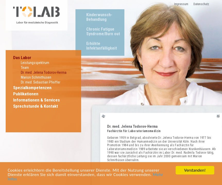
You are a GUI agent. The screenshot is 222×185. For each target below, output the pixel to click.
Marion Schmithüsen (36, 77)
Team (25, 68)
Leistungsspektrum (35, 63)
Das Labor (22, 57)
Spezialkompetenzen (32, 87)
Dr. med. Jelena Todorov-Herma (43, 72)
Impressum (181, 4)
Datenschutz (201, 4)
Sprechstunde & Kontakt (35, 106)
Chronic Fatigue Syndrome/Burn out (103, 31)
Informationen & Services (36, 100)
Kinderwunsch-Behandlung (99, 17)
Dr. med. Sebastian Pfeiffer (40, 82)
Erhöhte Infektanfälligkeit (101, 46)
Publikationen (25, 93)
